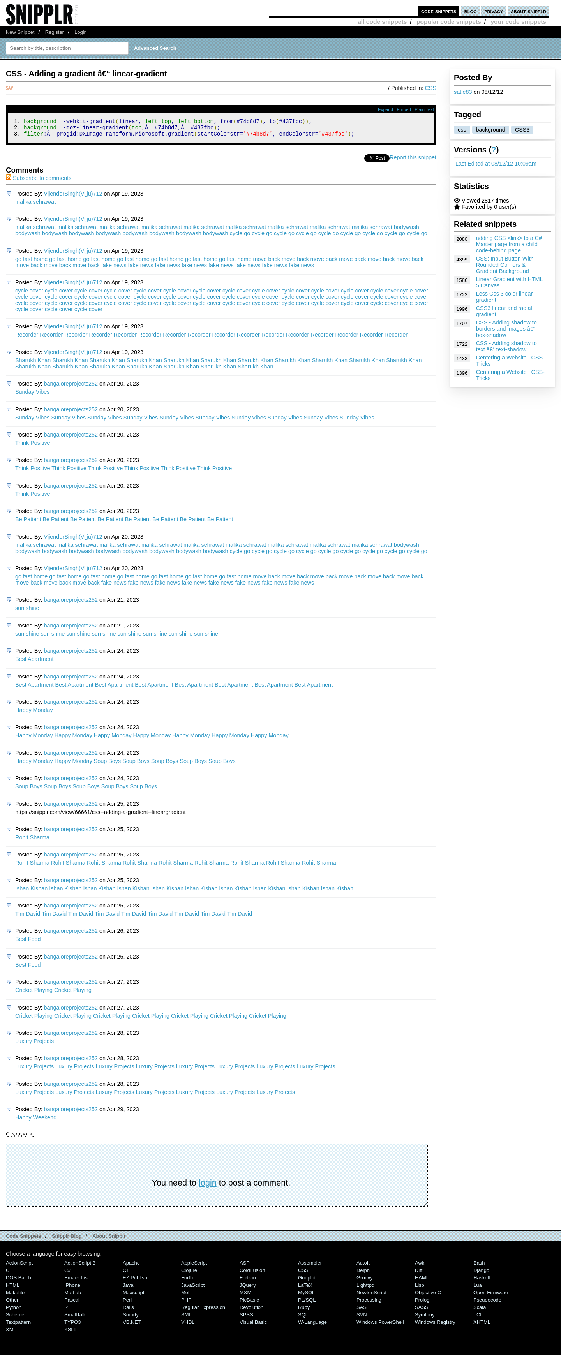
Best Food (28, 942)
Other (12, 1303)
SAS (361, 1311)
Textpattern (18, 1326)
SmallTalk (75, 1318)
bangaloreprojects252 (71, 387)
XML (11, 1333)
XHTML (481, 1326)
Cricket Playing (34, 993)
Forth (187, 1281)
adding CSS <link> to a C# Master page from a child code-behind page (509, 244)
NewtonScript (371, 1296)
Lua (477, 1289)
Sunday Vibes (32, 395)
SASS (422, 1311)
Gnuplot (307, 1281)
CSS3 (522, 130)
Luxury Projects (34, 1044)
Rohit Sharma (32, 841)
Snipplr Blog (67, 1239)
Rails (128, 1311)
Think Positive (32, 446)
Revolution (251, 1311)
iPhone (72, 1289)
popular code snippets (448, 21)
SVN (361, 1318)
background (490, 130)
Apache (131, 1266)
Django (481, 1274)
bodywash (406, 230)
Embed (404, 109)
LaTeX (305, 1289)
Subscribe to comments (38, 181)
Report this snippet (413, 161)
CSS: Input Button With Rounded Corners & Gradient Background (505, 264)
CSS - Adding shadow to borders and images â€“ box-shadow (506, 328)
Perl (127, 1303)
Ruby (304, 1311)
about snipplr (528, 11)
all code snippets (382, 21)
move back (266, 262)
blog (470, 11)
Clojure (189, 1274)
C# (67, 1274)
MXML (247, 1296)
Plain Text (424, 109)
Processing (368, 1303)
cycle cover (29, 294)
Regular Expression (203, 1311)
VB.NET (132, 1326)
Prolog (422, 1303)
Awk (419, 1266)
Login (80, 32)
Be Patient (28, 523)
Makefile (15, 1296)
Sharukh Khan (33, 364)
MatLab (72, 1296)
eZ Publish (135, 1281)
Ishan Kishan (31, 892)
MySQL (306, 1296)
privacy (493, 11)
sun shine (27, 611)
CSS (430, 88)
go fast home (31, 262)
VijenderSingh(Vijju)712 (73, 197)
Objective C (428, 1296)
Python (13, 1311)
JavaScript (193, 1289)
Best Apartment (34, 662)
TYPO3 (72, 1326)
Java (128, 1289)
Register (54, 32)
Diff (418, 1274)
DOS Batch (18, 1281)
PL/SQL (307, 1303)
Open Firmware (490, 1296)
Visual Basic (253, 1326)
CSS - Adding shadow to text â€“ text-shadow (506, 346)
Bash (479, 1266)
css (462, 130)
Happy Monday (34, 713)
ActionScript (19, 1266)
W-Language (312, 1326)
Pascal (71, 1303)
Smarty (131, 1318)
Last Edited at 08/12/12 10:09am (495, 163)
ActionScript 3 (79, 1266)
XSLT (70, 1333)
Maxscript (133, 1296)
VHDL (188, 1326)
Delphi (363, 1274)
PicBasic (249, 1303)
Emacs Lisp (77, 1281)
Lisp (419, 1289)
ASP (245, 1266)
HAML (422, 1281)
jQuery (248, 1289)
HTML (12, 1289)
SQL (303, 1318)
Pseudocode (487, 1303)
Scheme (15, 1318)
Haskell (481, 1281)
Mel (185, 1296)
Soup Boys (107, 764)
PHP (186, 1303)
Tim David (27, 917)
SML (186, 1318)
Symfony (424, 1318)
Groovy (364, 1281)
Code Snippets (23, 1239)
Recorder (26, 338)
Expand (385, 109)
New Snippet (20, 32)
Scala (479, 1311)
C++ (127, 1274)
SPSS (246, 1318)
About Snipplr (109, 1239)
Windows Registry (435, 1326)
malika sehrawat (35, 205)
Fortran (248, 1281)
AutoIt (363, 1266)
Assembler (310, 1266)
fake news (114, 269)
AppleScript (194, 1266)
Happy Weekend (35, 1121)
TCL (478, 1318)
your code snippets (518, 21)
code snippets (439, 11)
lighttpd (365, 1289)
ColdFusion (252, 1274)
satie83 (463, 92)
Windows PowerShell (380, 1326)
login (208, 1186)
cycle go (240, 237)
